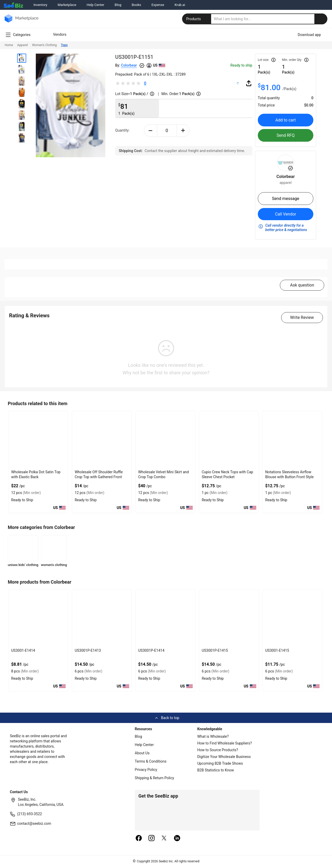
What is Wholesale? (213, 736)
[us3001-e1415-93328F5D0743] (292, 618)
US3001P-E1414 (151, 650)
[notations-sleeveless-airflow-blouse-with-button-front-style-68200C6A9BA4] (292, 439)
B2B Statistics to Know (215, 770)
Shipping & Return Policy (154, 778)
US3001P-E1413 (88, 650)
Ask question (302, 285)
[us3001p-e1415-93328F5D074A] (229, 618)
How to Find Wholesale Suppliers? (224, 743)
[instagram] (151, 838)
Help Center (95, 5)
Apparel (22, 45)
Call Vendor (285, 214)
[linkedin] (177, 838)
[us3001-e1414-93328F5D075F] (38, 618)
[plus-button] (183, 131)
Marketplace (67, 5)
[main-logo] (21, 22)
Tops (64, 45)
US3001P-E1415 (215, 650)
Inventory (40, 5)
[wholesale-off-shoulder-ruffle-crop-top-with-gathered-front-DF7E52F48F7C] (102, 439)
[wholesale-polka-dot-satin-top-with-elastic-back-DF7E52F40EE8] (38, 439)
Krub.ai (180, 5)
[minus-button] (150, 131)
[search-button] (320, 18)
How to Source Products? (217, 750)
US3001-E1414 (23, 650)
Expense (157, 5)
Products (197, 19)
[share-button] (248, 83)
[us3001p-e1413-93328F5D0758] (102, 618)
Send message (285, 198)
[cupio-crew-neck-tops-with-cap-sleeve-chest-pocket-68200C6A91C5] (229, 439)
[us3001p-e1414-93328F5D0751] (165, 618)
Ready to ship (241, 65)
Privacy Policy (146, 770)
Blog (118, 5)
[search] (269, 18)
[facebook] (139, 838)
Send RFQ (285, 135)
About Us (142, 753)
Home (9, 45)
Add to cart (285, 120)
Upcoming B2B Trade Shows (220, 763)
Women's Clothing (44, 45)
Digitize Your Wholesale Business (224, 757)
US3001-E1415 (277, 650)
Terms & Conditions (151, 761)
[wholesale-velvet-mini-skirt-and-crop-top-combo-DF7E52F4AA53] (165, 439)
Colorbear (129, 65)
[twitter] (164, 838)
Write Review (302, 317)
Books (136, 5)
